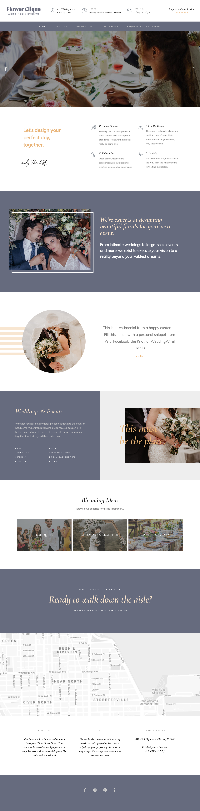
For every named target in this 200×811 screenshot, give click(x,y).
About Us (61, 26)
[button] (182, 10)
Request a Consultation (144, 26)
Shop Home (111, 26)
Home (42, 26)
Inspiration (85, 26)
